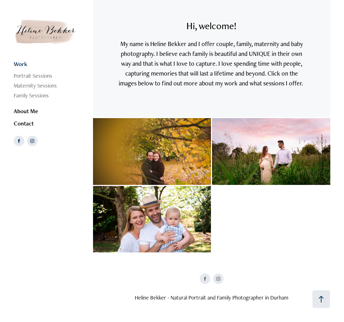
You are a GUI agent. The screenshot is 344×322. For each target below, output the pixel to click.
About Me (26, 111)
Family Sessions (31, 95)
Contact (24, 123)
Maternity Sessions (35, 85)
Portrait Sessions (33, 75)
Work (20, 64)
